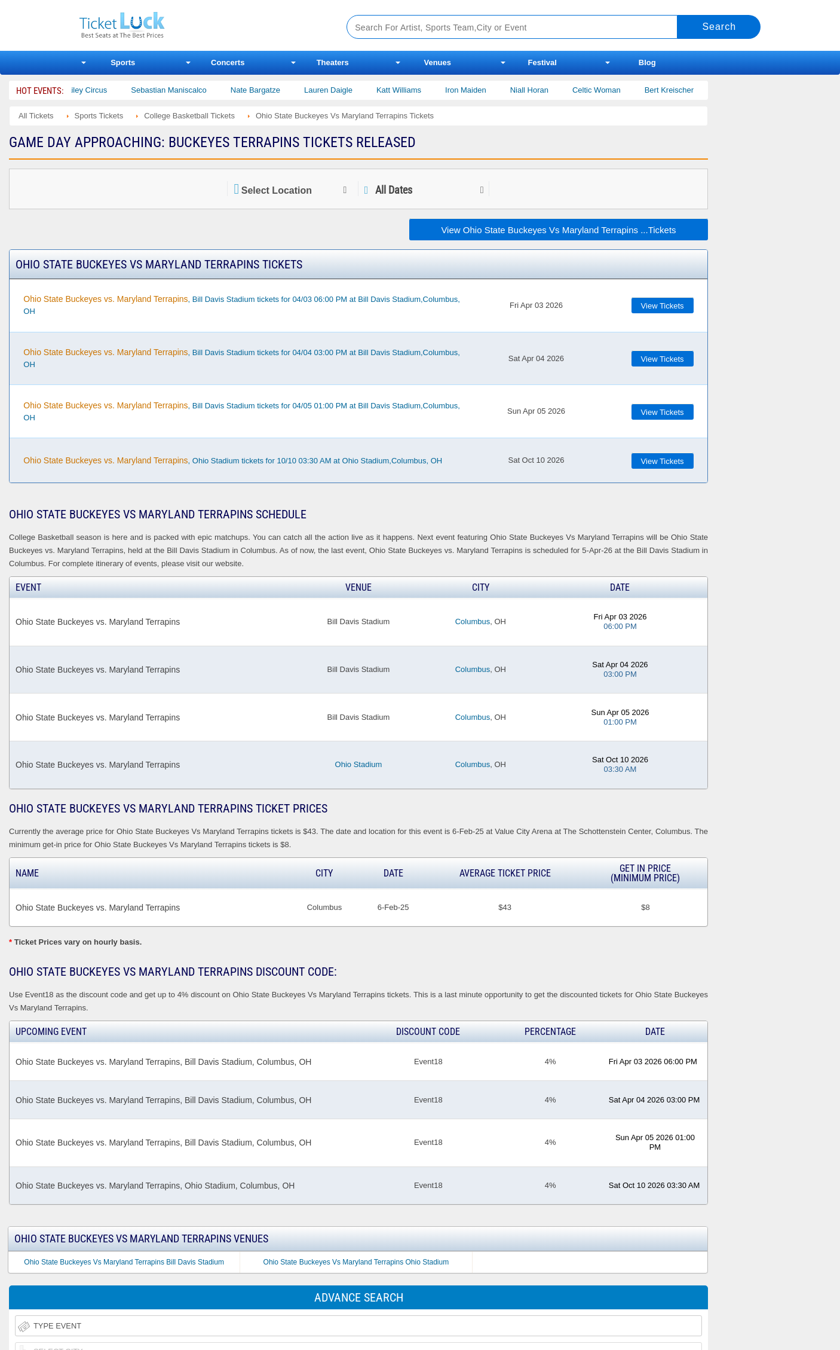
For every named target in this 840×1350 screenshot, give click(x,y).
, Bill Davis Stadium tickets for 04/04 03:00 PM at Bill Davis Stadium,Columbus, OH (241, 358)
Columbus (472, 621)
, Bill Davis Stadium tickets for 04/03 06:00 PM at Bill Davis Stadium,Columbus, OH (241, 305)
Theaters (333, 62)
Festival (542, 62)
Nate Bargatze (267, 89)
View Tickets (662, 305)
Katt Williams (410, 89)
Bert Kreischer (680, 89)
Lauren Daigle (340, 89)
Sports (123, 62)
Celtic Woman (608, 89)
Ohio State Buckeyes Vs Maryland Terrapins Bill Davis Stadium (124, 1262)
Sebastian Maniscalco (180, 89)
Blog (647, 62)
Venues (437, 62)
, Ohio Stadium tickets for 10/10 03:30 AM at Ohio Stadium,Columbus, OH (232, 460)
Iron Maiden (477, 89)
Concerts (227, 62)
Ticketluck (198, 25)
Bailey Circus (96, 89)
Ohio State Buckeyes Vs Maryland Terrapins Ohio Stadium (356, 1262)
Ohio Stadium (358, 764)
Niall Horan (541, 89)
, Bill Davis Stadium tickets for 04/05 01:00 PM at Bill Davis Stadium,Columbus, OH (241, 411)
